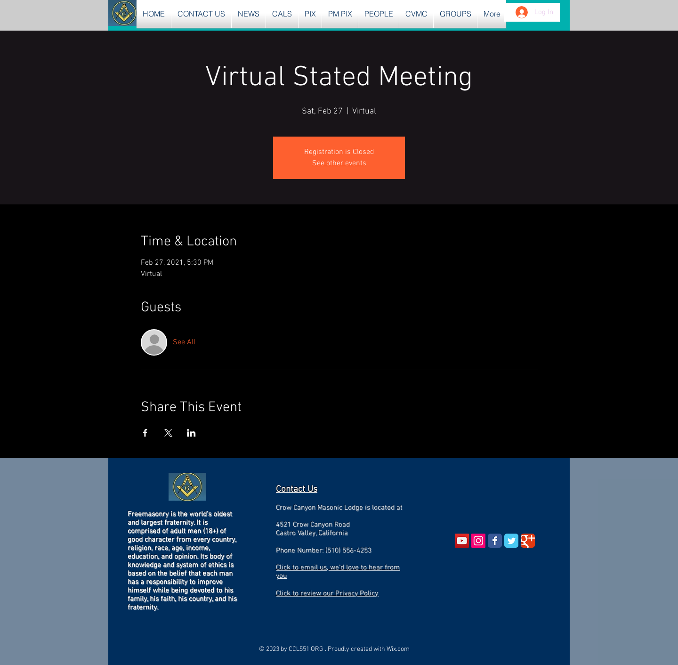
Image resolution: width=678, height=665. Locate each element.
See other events (339, 163)
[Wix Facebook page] (495, 541)
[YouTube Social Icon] (462, 541)
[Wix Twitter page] (511, 541)
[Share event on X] (168, 433)
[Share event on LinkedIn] (191, 433)
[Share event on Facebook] (145, 433)
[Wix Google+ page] (528, 541)
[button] (249, 14)
